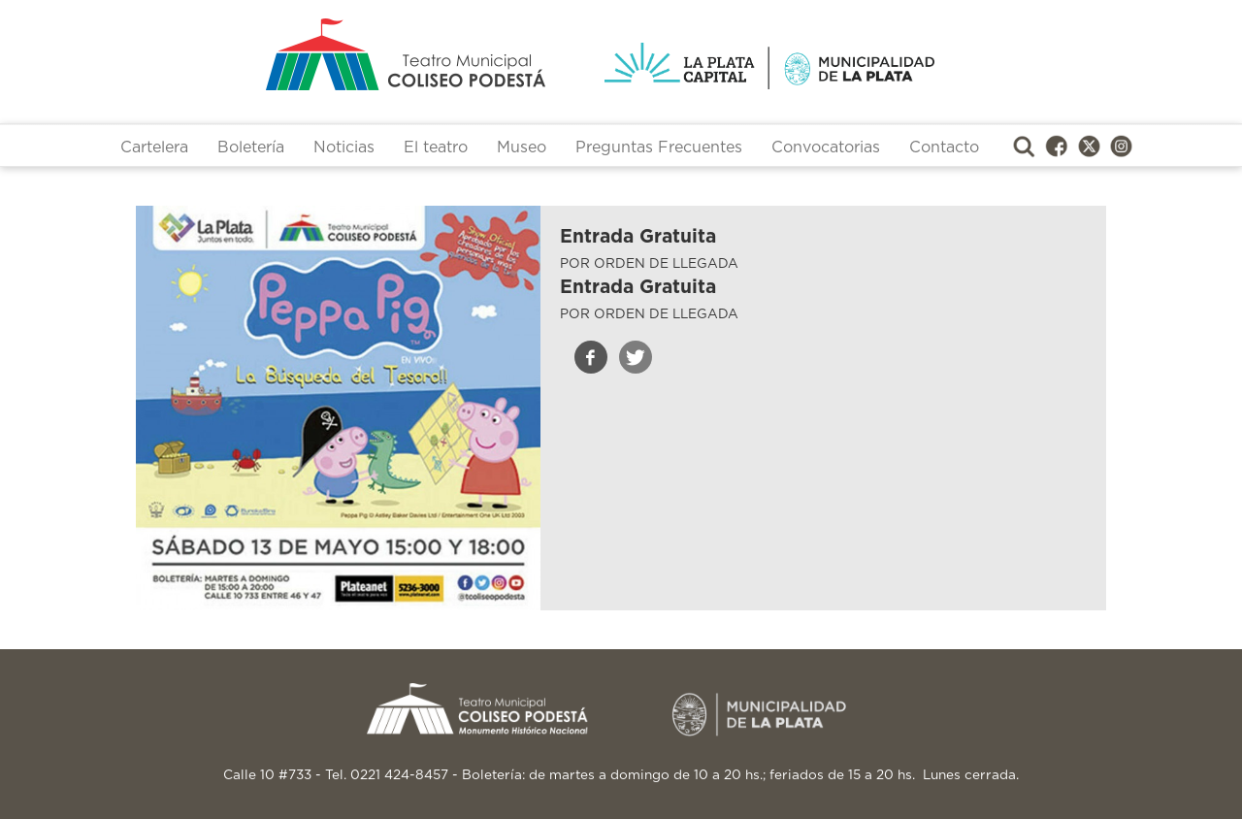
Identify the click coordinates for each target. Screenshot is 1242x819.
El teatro (436, 147)
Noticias (344, 147)
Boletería (250, 147)
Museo (521, 147)
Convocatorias (825, 147)
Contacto (944, 147)
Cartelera (154, 147)
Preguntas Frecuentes (658, 147)
